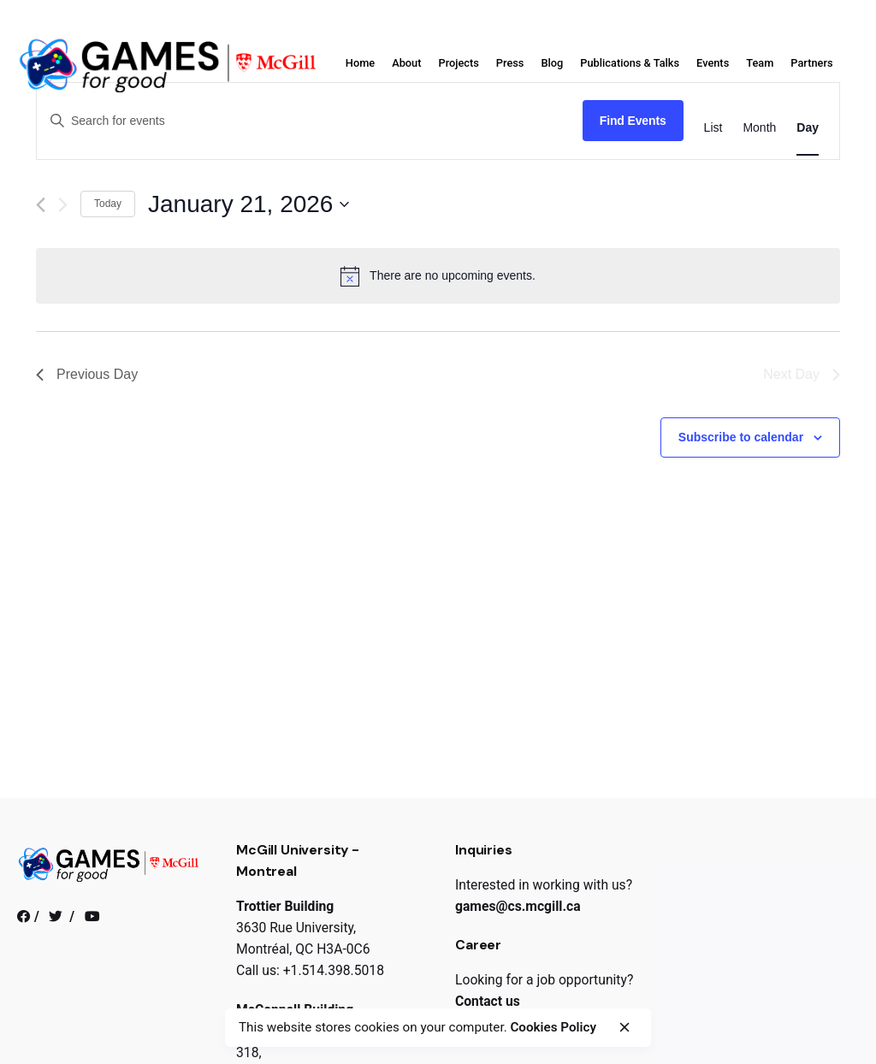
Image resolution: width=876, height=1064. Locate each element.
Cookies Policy (553, 1027)
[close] (624, 1027)
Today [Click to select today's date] (107, 204)
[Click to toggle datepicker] (248, 204)
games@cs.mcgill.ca (518, 906)
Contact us (487, 1001)
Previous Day (87, 374)
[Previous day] (40, 205)
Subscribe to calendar (740, 437)
